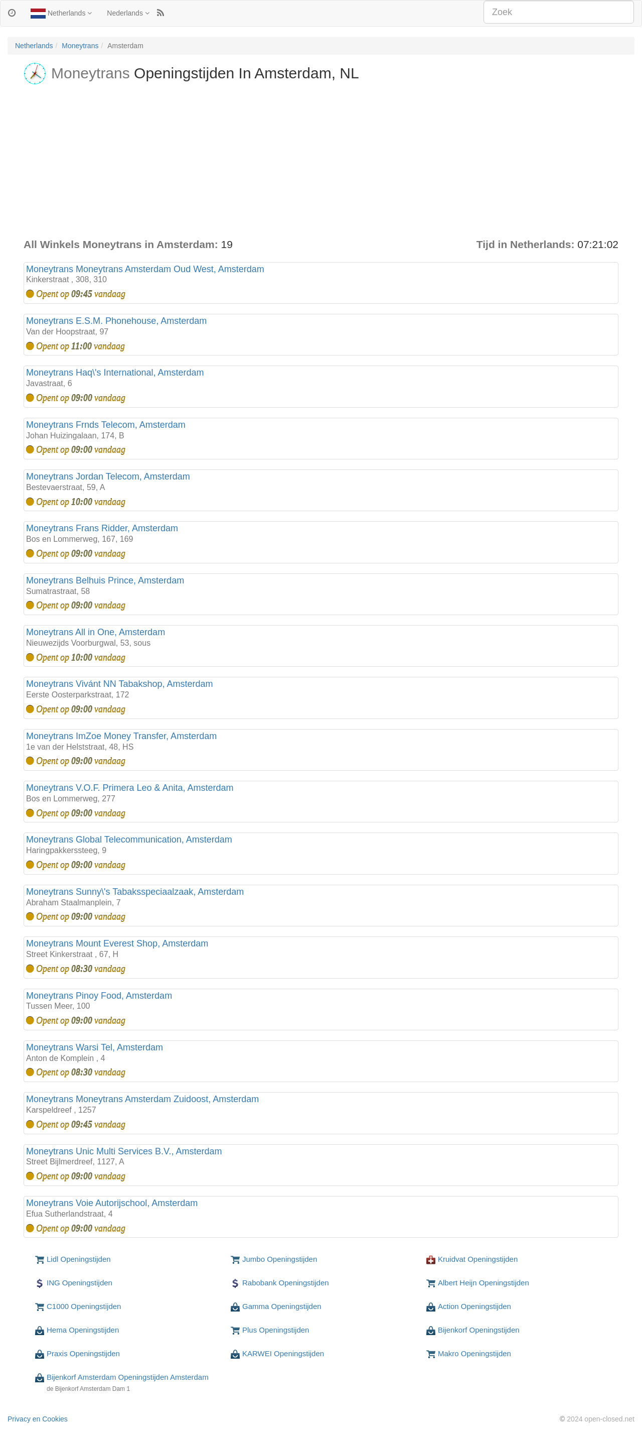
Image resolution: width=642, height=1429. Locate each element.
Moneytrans (80, 46)
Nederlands (128, 13)
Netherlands (61, 14)
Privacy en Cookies (38, 1419)
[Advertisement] (321, 161)
